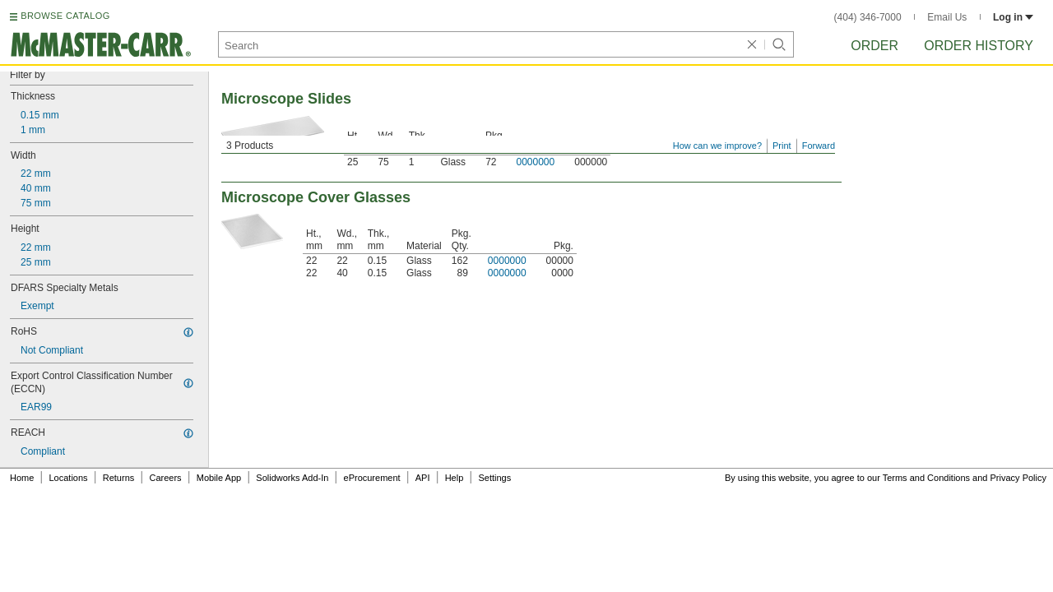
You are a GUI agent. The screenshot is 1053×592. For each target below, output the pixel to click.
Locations (68, 478)
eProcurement (372, 478)
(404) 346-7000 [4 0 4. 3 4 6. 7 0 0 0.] (868, 17)
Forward (818, 145)
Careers (165, 478)
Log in (1013, 17)
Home (22, 478)
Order (874, 46)
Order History (978, 46)
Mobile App (219, 478)
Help (454, 478)
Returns (119, 478)
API (422, 478)
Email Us (947, 17)
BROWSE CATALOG (65, 16)
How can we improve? (717, 145)
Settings (494, 478)
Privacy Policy (1018, 478)
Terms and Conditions (926, 478)
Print (781, 145)
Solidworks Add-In (292, 478)
